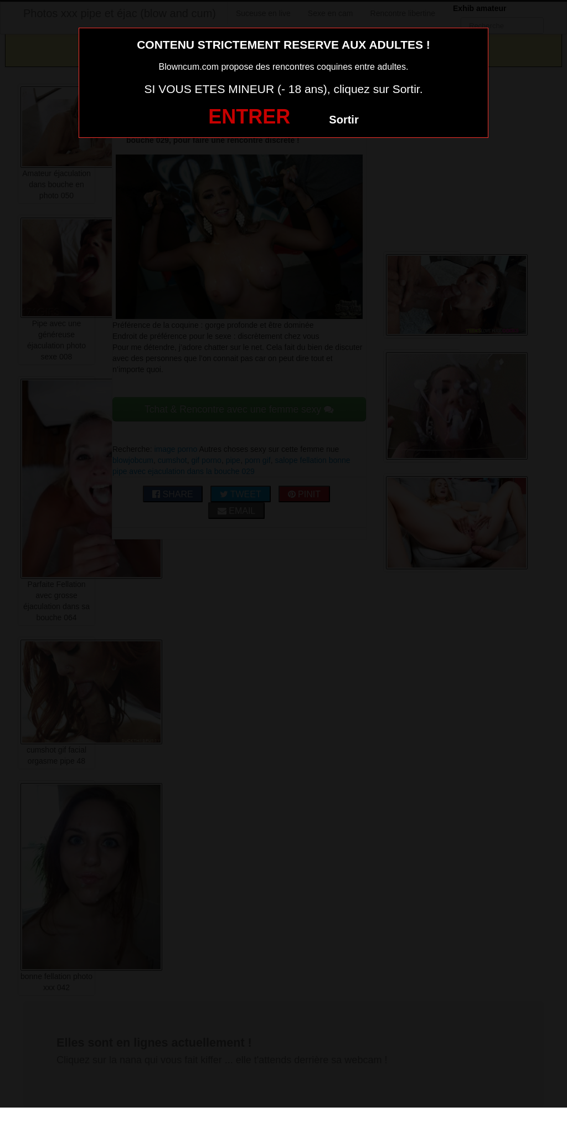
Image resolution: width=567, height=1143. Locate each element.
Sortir (343, 120)
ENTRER (249, 116)
